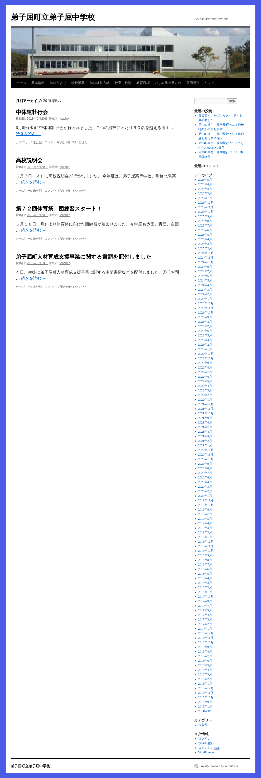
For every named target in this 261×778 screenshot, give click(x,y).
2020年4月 (205, 482)
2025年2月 (205, 248)
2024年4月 (205, 285)
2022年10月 (206, 358)
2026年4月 (205, 184)
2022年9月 (205, 363)
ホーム (21, 83)
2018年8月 (205, 560)
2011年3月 (205, 711)
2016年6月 (205, 660)
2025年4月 (205, 239)
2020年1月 (205, 496)
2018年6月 (205, 569)
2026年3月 (205, 189)
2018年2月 (205, 587)
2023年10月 (206, 312)
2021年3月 (205, 436)
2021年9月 (205, 418)
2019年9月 (205, 509)
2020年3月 (205, 486)
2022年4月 (205, 386)
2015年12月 (206, 688)
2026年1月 (205, 198)
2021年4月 (205, 431)
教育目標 (143, 83)
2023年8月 (205, 321)
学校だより (58, 83)
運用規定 (193, 83)
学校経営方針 (100, 83)
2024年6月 (205, 276)
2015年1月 (205, 706)
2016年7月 (205, 656)
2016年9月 (205, 647)
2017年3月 (205, 619)
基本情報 (38, 83)
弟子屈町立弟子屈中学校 (53, 17)
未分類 (37, 142)
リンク (210, 83)
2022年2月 (205, 395)
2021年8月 (205, 422)
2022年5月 (205, 381)
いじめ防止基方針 (168, 83)
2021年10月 (206, 413)
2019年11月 (206, 500)
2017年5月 (205, 610)
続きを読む (28, 134)
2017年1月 (205, 628)
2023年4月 (205, 340)
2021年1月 (205, 445)
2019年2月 (205, 532)
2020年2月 (205, 491)
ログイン (204, 738)
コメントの (209, 748)
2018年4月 (205, 578)
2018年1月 (205, 592)
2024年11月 (206, 257)
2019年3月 (205, 528)
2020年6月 (205, 477)
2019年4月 (205, 523)
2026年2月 (205, 193)
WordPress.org (207, 752)
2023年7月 (205, 326)
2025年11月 (206, 207)
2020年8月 (205, 468)
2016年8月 (205, 651)
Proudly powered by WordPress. (219, 766)
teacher (64, 118)
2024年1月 (205, 299)
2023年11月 (206, 308)
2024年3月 (205, 289)
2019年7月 (205, 514)
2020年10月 (206, 459)
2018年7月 (205, 564)
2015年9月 (205, 702)
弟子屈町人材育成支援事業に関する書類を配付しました (84, 257)
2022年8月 (205, 367)
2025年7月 (205, 225)
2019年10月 (206, 505)
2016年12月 (206, 633)
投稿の (206, 743)
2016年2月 (205, 679)
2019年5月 (205, 518)
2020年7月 (205, 473)
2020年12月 (206, 450)
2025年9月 (205, 216)
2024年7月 (205, 271)
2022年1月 (205, 399)
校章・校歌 (123, 83)
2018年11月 (206, 546)
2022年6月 (205, 376)
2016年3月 (205, 674)
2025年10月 (206, 212)
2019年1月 (205, 537)
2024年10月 (206, 262)
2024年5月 (205, 280)
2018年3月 (205, 583)
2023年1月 (205, 349)
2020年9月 (205, 463)
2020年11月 (206, 454)
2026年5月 (205, 179)
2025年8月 (205, 221)
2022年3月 (205, 390)
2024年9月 (205, 266)
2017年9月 (205, 601)
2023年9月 (205, 317)
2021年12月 (206, 404)
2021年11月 (206, 409)
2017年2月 (205, 624)
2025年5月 (205, 234)
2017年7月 (205, 605)
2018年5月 (205, 573)
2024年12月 (206, 253)
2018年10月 (206, 551)
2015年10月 (206, 697)
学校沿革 (78, 83)
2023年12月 (206, 303)
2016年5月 (205, 665)
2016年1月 (205, 683)
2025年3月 (205, 244)
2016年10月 (206, 642)
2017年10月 (206, 596)
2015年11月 (206, 693)
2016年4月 (205, 670)
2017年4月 (205, 615)
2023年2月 (205, 344)
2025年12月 (206, 202)
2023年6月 (205, 331)
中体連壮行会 (32, 112)
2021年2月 (205, 441)
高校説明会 (29, 160)
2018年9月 (205, 555)
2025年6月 (205, 230)
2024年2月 (205, 294)
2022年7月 (205, 372)
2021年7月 (205, 427)
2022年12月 (206, 354)
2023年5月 (205, 335)
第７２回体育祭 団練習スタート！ (59, 208)
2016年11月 (206, 638)
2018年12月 (206, 541)
